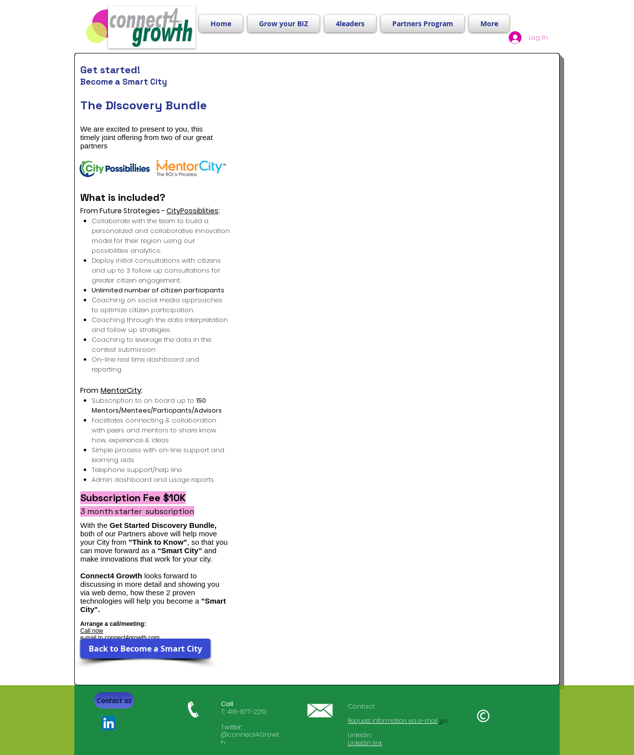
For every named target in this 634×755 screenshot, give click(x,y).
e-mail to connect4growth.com (119, 637)
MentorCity (121, 390)
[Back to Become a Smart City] (145, 649)
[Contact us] (114, 700)
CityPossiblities (192, 211)
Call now (91, 630)
